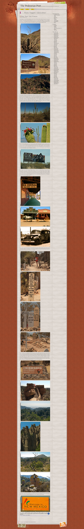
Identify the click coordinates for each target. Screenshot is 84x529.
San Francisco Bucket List (57, 28)
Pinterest (55, 27)
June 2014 (55, 40)
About (27, 9)
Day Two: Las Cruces (29, 16)
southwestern (42, 513)
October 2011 (56, 60)
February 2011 (56, 67)
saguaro (31, 513)
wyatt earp (21, 514)
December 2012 (56, 50)
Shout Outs (55, 17)
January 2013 (56, 49)
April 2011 (55, 65)
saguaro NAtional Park (36, 513)
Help (32, 9)
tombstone (45, 513)
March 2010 (55, 77)
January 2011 (56, 68)
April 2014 (55, 42)
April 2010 (55, 76)
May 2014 (55, 41)
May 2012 (55, 55)
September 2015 (56, 37)
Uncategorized (56, 21)
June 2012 (55, 54)
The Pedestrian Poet (30, 5)
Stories (55, 18)
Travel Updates (56, 20)
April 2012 (55, 56)
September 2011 (56, 61)
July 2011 (55, 62)
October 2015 (56, 36)
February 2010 (56, 78)
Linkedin (55, 26)
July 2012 (55, 53)
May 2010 (55, 75)
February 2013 (56, 48)
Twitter (55, 29)
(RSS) (60, 522)
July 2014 (55, 39)
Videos (55, 22)
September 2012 (56, 52)
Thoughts (55, 19)
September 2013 (56, 43)
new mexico (25, 513)
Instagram (55, 25)
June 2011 (55, 63)
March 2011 (55, 66)
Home (22, 9)
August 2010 (56, 72)
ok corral (28, 513)
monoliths (21, 513)
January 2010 (56, 79)
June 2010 (55, 74)
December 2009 (56, 80)
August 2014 (56, 38)
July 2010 (55, 73)
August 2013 (56, 44)
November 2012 (56, 51)
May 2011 (55, 64)
